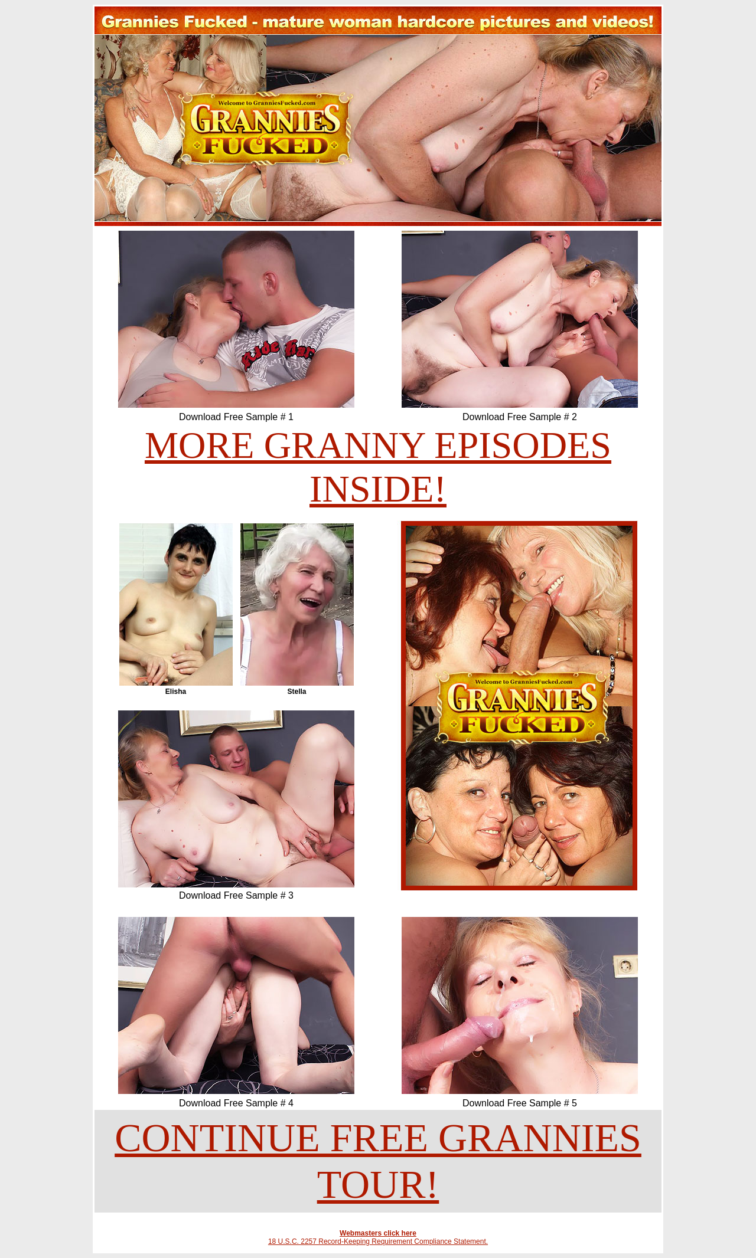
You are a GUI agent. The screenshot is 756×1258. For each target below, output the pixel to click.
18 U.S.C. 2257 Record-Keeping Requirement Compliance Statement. (378, 1241)
